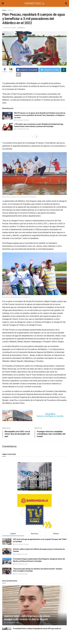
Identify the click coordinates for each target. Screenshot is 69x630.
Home (4, 10)
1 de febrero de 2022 (9, 28)
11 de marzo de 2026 (21, 129)
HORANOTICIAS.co (34, 3)
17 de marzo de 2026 (21, 120)
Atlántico (11, 10)
